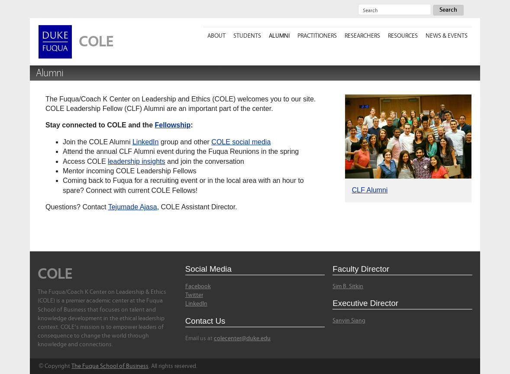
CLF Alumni (370, 190)
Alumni (279, 36)
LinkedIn (145, 142)
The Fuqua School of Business (109, 366)
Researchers (362, 36)
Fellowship (172, 125)
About (216, 36)
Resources (403, 36)
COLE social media (241, 142)
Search (448, 10)
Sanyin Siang (348, 320)
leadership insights (136, 161)
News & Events (447, 36)
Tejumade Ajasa (132, 207)
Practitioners (317, 36)
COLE (96, 41)
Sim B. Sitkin (347, 286)
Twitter (194, 295)
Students (247, 36)
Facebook (198, 286)
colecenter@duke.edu (242, 338)
